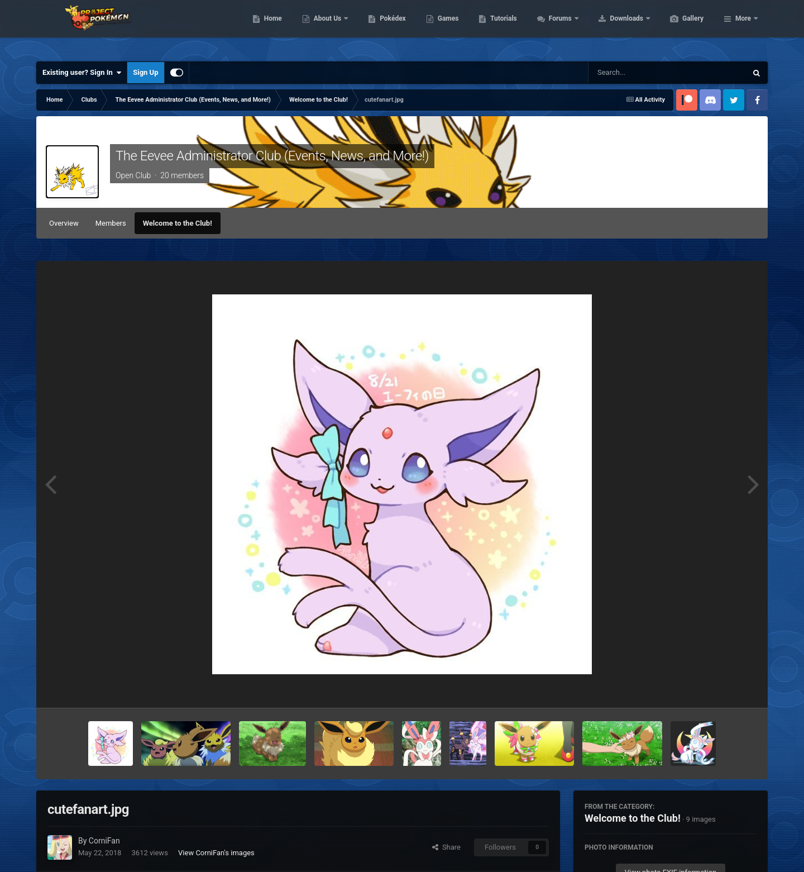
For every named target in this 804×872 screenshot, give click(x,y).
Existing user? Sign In (81, 72)
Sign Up (145, 72)
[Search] (639, 72)
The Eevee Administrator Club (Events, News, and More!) (272, 156)
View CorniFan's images (216, 853)
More (743, 28)
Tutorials (556, 28)
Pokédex (446, 28)
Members (110, 223)
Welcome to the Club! (177, 223)
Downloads (680, 28)
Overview (64, 223)
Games (501, 28)
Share (446, 847)
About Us (381, 28)
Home (326, 28)
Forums (614, 28)
